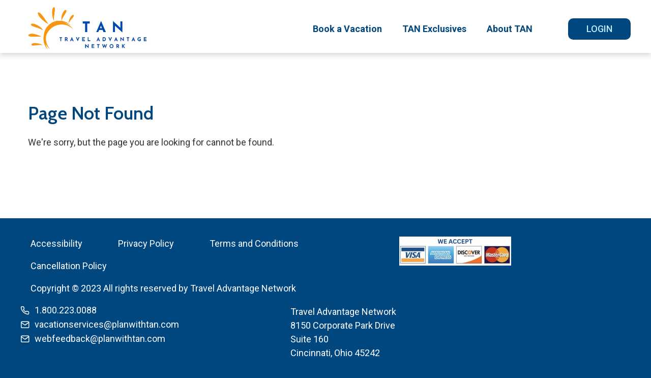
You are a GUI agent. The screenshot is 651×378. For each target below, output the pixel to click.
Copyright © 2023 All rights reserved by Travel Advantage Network (163, 288)
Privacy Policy (146, 243)
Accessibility (56, 243)
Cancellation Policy (69, 265)
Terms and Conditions (254, 243)
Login (599, 28)
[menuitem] (347, 29)
